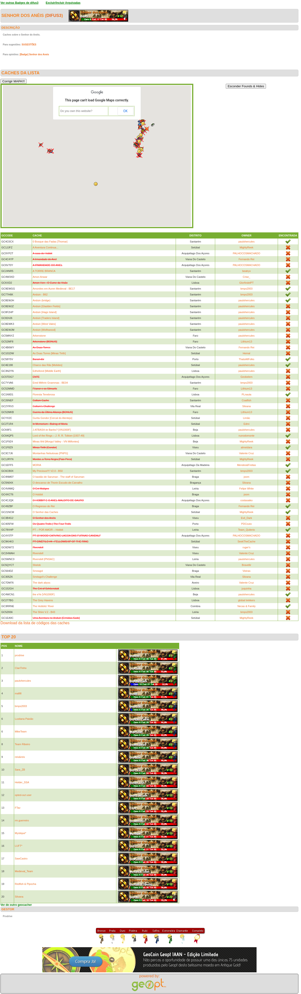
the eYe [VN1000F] (44, 594)
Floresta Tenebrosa (44, 394)
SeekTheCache (246, 541)
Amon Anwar (40, 276)
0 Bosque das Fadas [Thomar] (50, 241)
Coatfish (246, 400)
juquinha (246, 588)
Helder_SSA (22, 782)
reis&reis (20, 756)
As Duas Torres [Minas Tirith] (49, 353)
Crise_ (246, 276)
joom (246, 476)
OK (125, 111)
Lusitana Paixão (24, 718)
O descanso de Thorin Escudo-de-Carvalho (57, 482)
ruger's (246, 547)
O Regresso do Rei (44, 506)
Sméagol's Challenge (45, 576)
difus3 (53, 15)
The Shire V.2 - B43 (44, 612)
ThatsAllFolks (246, 359)
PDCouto (246, 523)
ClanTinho (21, 668)
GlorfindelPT (246, 282)
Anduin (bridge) (41, 300)
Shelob (37, 565)
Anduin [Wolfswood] (44, 329)
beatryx (246, 271)
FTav (17, 807)
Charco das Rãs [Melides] (47, 365)
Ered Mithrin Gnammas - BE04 (50, 382)
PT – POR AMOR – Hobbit (48, 529)
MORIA (37, 465)
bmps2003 (247, 288)
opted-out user (23, 795)
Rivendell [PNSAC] (43, 559)
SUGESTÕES (29, 44)
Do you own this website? (76, 111)
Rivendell (38, 553)
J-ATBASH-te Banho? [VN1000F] (52, 429)
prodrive (19, 655)
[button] (139, 141)
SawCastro (21, 858)
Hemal (246, 353)
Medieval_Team (24, 871)
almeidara (246, 447)
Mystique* (20, 833)
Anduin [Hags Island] (45, 312)
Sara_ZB (20, 769)
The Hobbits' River (43, 606)
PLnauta (246, 394)
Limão (246, 418)
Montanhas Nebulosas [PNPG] (50, 453)
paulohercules (246, 241)
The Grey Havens (43, 600)
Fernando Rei (246, 259)
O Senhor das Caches (45, 512)
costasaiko (246, 500)
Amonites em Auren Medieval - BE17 (54, 288)
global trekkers (246, 600)
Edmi (247, 423)
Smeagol (38, 570)
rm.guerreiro (22, 820)
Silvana (246, 406)
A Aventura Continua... (45, 247)
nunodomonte (246, 435)
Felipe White (246, 488)
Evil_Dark (246, 518)
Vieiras (246, 570)
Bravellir (246, 565)
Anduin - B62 (40, 294)
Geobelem (247, 376)
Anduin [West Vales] (44, 323)
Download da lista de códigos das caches (35, 623)
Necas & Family (247, 606)
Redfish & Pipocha (25, 884)
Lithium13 (246, 341)
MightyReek (246, 247)
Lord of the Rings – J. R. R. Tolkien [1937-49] (58, 435)
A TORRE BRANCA (44, 271)
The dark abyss (41, 582)
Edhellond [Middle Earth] (47, 371)
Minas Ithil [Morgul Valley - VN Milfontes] (56, 441)
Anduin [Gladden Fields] (46, 306)
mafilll (18, 693)
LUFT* (18, 845)
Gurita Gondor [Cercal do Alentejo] (52, 418)
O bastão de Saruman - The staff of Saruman (58, 476)
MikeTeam (21, 731)
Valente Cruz (246, 453)
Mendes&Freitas (246, 465)
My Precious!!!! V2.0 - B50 (48, 470)
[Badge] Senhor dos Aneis (34, 54)
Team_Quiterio (246, 529)
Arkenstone (39, 335)
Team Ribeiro (22, 744)
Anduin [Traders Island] (46, 318)
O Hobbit (38, 494)
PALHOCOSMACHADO (246, 253)
